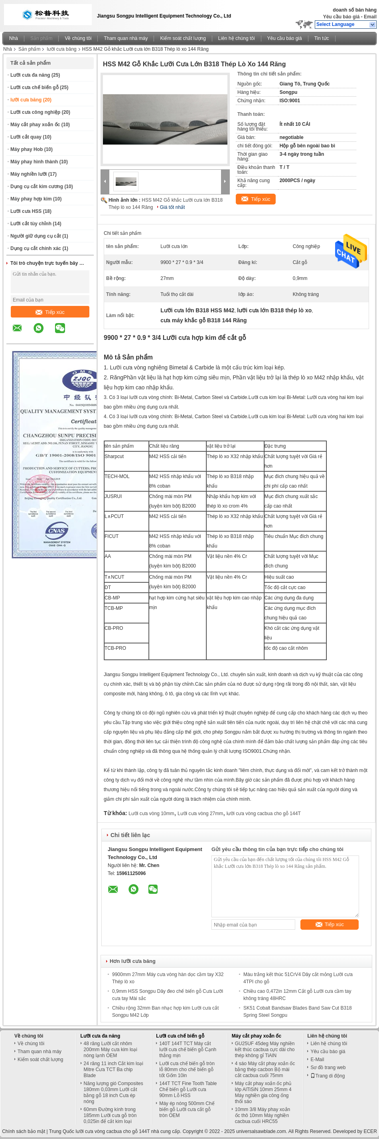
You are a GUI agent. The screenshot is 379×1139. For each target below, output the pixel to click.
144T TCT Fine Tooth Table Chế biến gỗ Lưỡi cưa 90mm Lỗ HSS (188, 1089)
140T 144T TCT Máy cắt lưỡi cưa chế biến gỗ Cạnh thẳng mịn (187, 1049)
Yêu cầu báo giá (341, 17)
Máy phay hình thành (34, 162)
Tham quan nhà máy (126, 38)
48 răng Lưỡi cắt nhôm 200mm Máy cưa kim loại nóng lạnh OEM (110, 1049)
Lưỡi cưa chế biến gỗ (34, 87)
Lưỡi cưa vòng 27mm (200, 813)
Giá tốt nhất (172, 207)
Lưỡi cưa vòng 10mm (151, 813)
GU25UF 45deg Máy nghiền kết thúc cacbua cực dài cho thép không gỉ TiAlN (265, 1049)
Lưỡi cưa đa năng (30, 75)
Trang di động (327, 1076)
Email (370, 17)
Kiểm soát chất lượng (182, 38)
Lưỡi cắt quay (25, 137)
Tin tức (321, 38)
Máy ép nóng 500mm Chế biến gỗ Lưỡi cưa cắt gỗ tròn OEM (186, 1109)
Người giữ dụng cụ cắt (35, 236)
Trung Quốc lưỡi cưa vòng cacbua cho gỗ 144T (99, 1131)
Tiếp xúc (50, 312)
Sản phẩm (41, 38)
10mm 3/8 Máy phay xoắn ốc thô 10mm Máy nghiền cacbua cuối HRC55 (262, 1115)
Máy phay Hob (26, 149)
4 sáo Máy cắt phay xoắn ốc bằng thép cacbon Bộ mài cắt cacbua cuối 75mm (265, 1069)
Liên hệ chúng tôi (236, 38)
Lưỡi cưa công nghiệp (35, 112)
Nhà (13, 38)
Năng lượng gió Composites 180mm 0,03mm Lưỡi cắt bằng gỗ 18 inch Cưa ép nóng (113, 1092)
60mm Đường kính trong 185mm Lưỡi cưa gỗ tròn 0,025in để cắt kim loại (110, 1115)
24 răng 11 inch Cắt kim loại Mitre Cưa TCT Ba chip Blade (113, 1069)
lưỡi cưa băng (61, 49)
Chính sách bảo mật (23, 1131)
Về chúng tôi (78, 38)
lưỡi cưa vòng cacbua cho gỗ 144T (264, 813)
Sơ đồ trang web (327, 1067)
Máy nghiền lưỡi (28, 174)
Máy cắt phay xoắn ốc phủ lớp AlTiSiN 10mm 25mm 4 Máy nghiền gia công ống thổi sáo (263, 1092)
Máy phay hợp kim (31, 199)
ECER (370, 1131)
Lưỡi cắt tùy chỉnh (30, 223)
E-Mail (317, 1059)
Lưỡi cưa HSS (25, 211)
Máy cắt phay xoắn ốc (35, 124)
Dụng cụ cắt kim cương (36, 186)
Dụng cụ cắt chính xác (35, 248)
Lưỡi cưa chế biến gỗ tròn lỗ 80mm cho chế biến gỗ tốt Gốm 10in (187, 1069)
